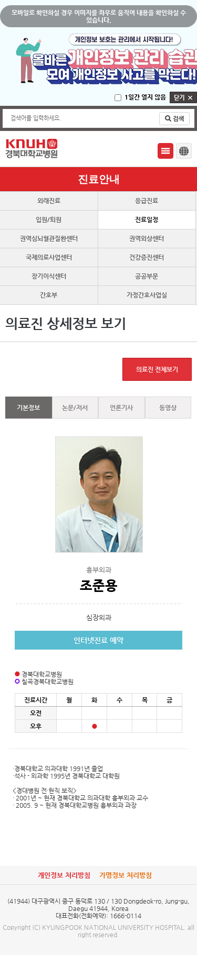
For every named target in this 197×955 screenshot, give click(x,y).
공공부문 (146, 276)
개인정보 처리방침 (64, 875)
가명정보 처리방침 (125, 875)
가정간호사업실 (147, 295)
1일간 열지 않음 (145, 97)
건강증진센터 (146, 257)
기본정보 (28, 407)
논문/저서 (75, 407)
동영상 (168, 407)
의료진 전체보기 (157, 369)
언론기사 (121, 407)
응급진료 (146, 200)
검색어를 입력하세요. (36, 118)
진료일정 (146, 219)
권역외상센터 (146, 238)
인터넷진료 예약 (98, 640)
